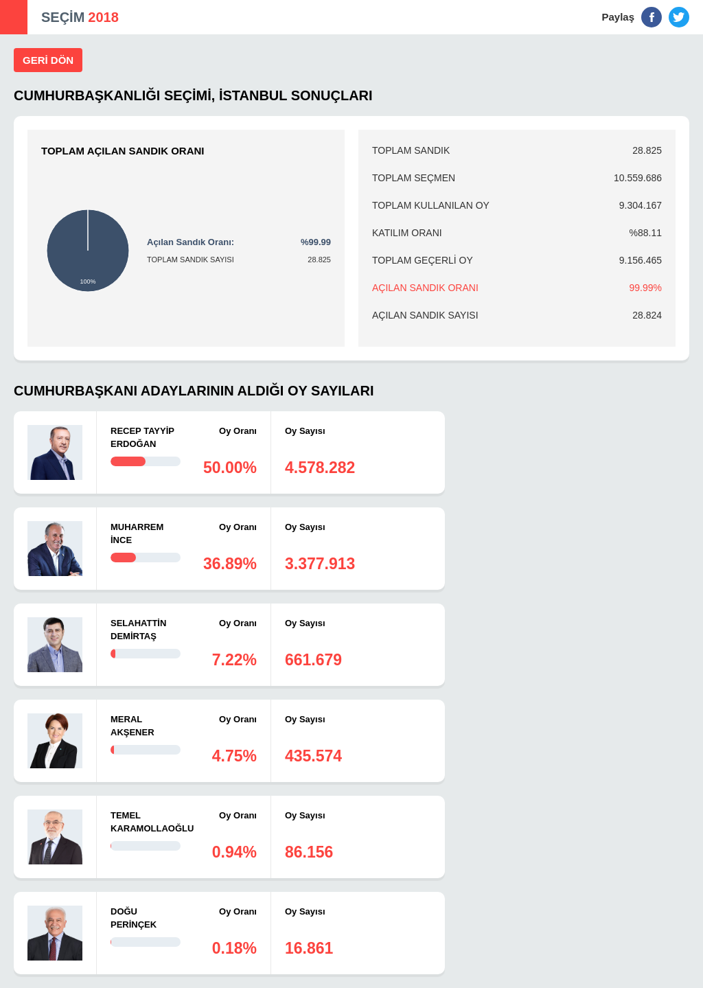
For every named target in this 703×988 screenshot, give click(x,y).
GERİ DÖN (48, 60)
